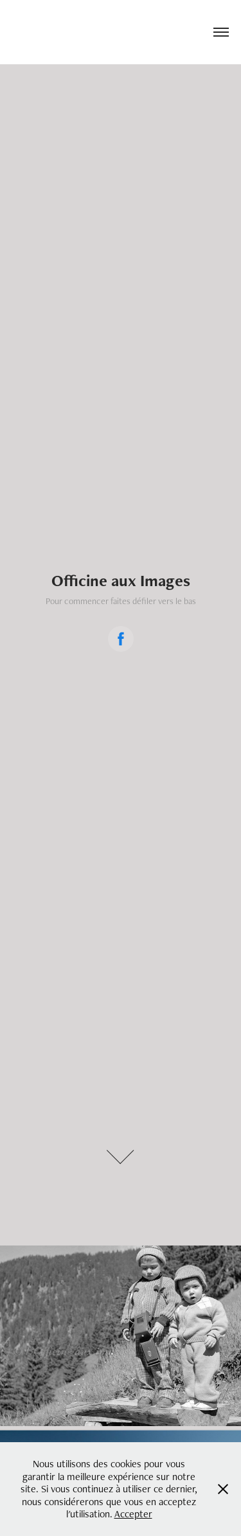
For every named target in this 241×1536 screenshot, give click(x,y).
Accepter (133, 1514)
